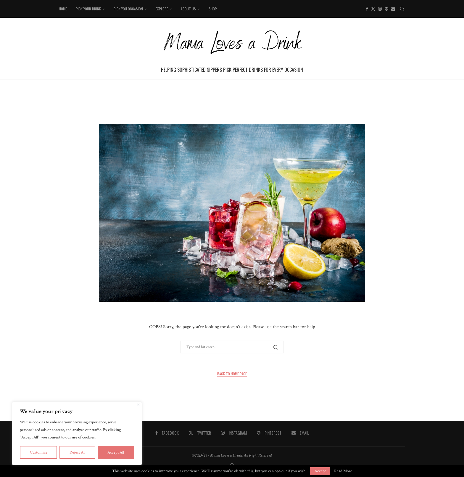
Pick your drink (88, 8)
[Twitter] (373, 8)
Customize (38, 452)
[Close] (138, 404)
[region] (77, 433)
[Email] (393, 8)
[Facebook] (367, 8)
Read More (343, 471)
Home (63, 8)
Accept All (115, 452)
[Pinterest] (386, 8)
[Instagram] (380, 8)
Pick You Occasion (128, 8)
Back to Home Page (232, 373)
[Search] (402, 8)
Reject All (77, 452)
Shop (213, 8)
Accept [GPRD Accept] (320, 471)
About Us (188, 8)
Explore (162, 8)
